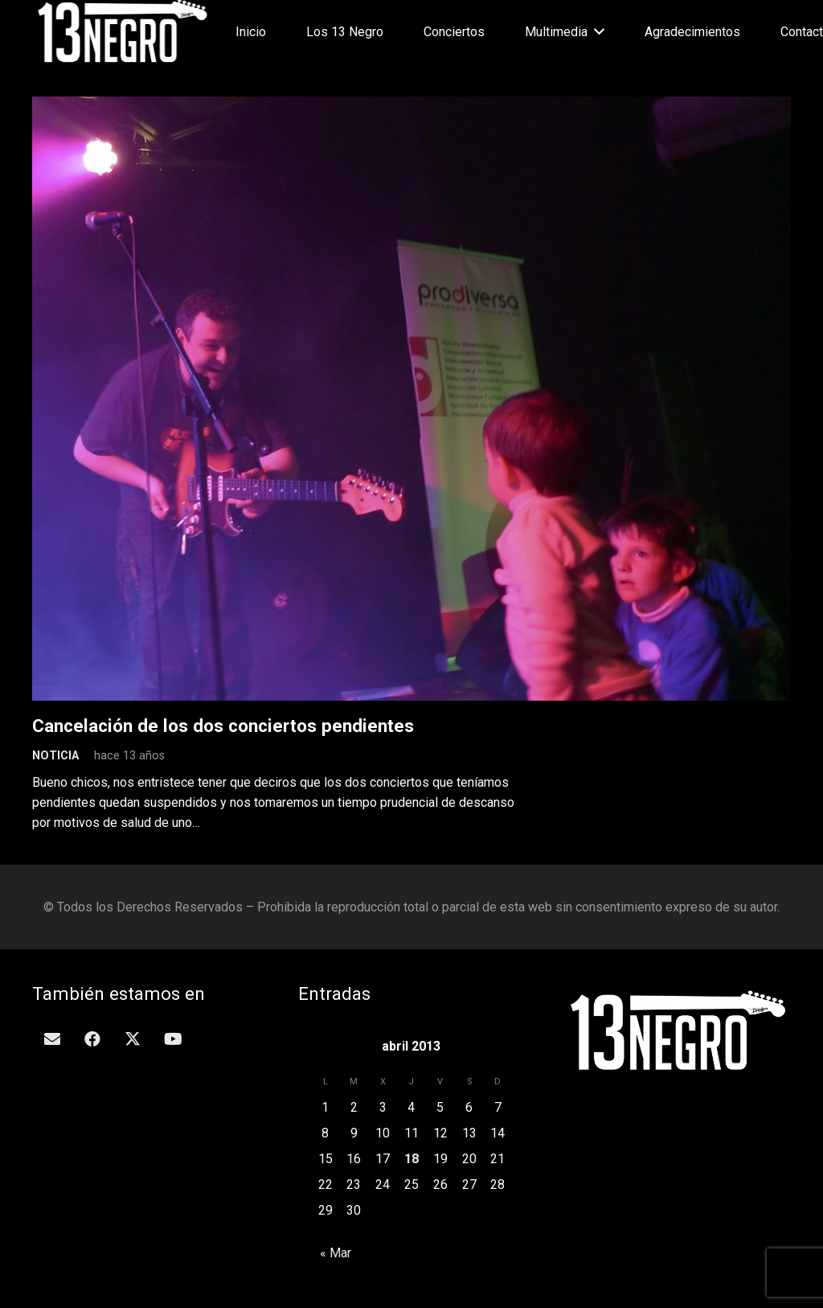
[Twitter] (133, 1039)
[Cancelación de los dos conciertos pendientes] (411, 106)
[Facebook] (92, 1039)
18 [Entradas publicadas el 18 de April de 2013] (411, 1158)
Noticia (55, 756)
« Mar (335, 1253)
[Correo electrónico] (52, 1039)
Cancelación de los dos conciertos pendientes (223, 725)
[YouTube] (173, 1039)
